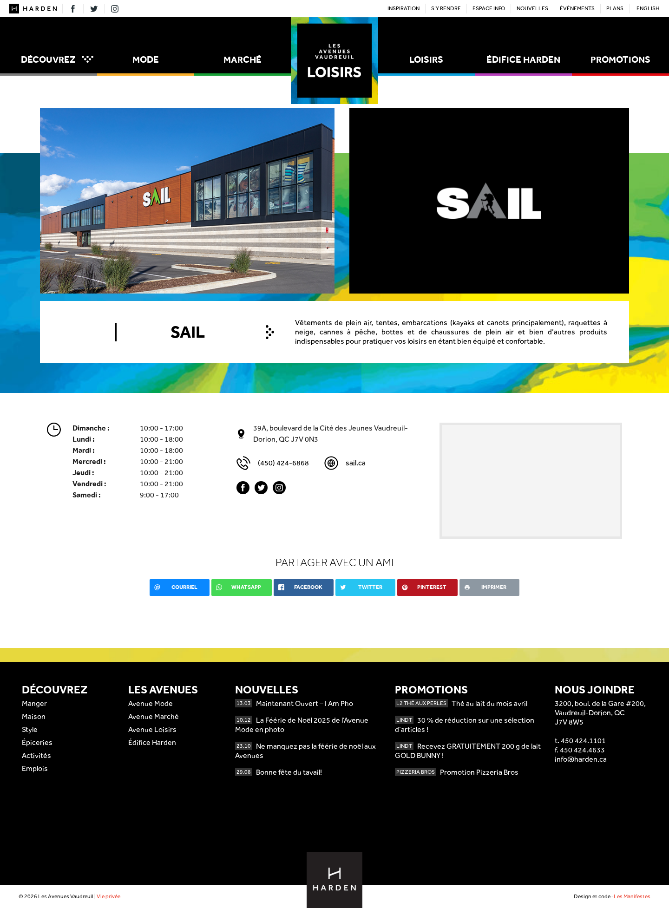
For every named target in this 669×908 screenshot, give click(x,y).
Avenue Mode (150, 703)
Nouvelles (532, 8)
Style (30, 729)
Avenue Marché (153, 716)
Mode (145, 59)
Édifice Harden (523, 59)
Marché (242, 59)
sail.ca (356, 462)
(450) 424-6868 (283, 462)
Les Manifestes (632, 896)
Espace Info (488, 8)
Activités (36, 755)
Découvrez (57, 59)
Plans (614, 8)
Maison (34, 716)
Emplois (35, 768)
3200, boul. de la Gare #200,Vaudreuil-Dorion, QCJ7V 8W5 (600, 712)
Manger (34, 703)
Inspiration (403, 8)
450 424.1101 (583, 740)
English (648, 8)
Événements (577, 8)
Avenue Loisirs (152, 729)
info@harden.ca (581, 759)
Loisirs (426, 59)
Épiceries (37, 742)
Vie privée (108, 896)
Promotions (620, 59)
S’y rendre (446, 8)
